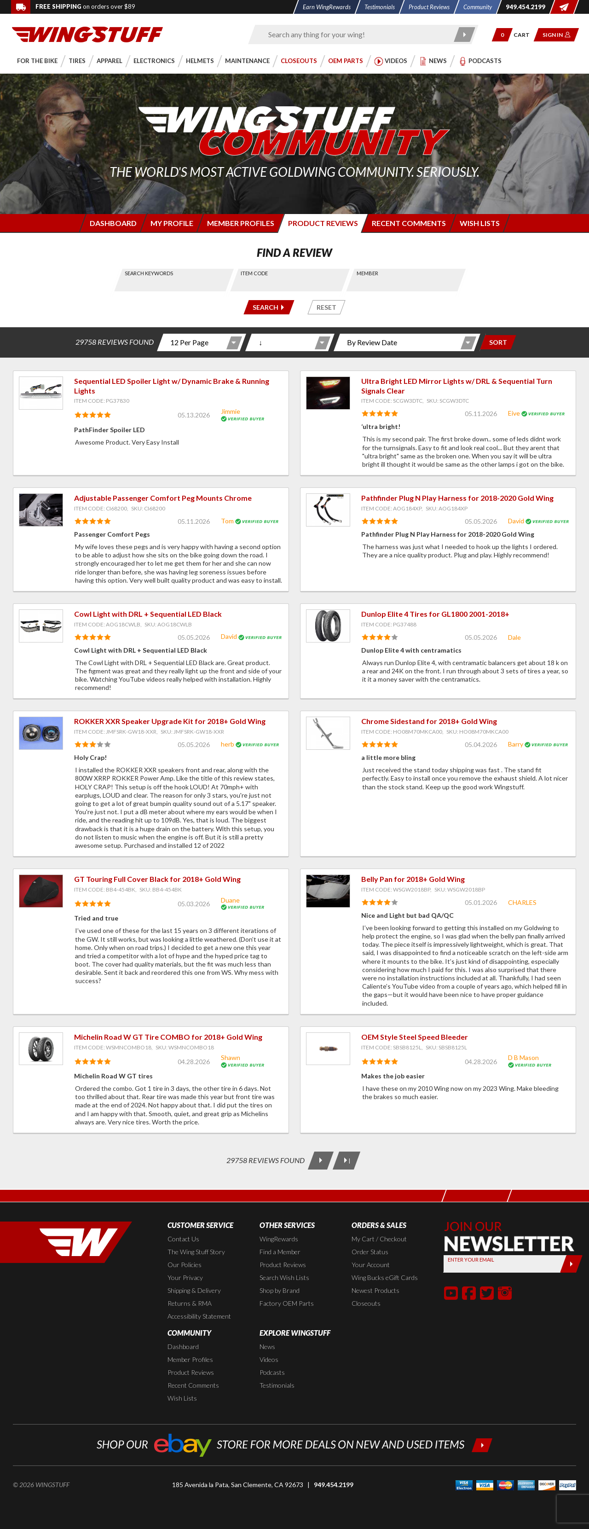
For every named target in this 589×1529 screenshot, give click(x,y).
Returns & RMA (189, 1303)
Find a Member (280, 1252)
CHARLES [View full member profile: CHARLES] (522, 902)
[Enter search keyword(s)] (355, 34)
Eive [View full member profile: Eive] (514, 413)
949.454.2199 (333, 1484)
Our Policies (184, 1264)
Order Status (370, 1252)
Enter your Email (471, 1260)
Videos (269, 1359)
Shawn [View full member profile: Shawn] (230, 1057)
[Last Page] (346, 1161)
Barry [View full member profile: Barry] (515, 744)
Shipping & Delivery (194, 1290)
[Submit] (571, 1264)
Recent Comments (193, 1385)
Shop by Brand (280, 1290)
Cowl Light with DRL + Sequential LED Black (148, 613)
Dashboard (183, 1346)
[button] (502, 34)
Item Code (254, 273)
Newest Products (375, 1290)
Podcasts (272, 1372)
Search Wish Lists (284, 1277)
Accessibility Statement (199, 1316)
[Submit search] (465, 34)
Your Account (371, 1264)
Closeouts (366, 1303)
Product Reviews (283, 1264)
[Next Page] (321, 1161)
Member (367, 273)
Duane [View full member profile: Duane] (230, 900)
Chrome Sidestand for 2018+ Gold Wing (429, 721)
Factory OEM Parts (287, 1303)
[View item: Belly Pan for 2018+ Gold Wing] (328, 891)
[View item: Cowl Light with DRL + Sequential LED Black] (41, 626)
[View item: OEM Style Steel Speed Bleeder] (328, 1049)
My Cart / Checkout (379, 1239)
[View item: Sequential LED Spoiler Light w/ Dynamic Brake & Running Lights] (41, 393)
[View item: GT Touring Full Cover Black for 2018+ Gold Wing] (41, 891)
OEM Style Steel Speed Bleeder (414, 1036)
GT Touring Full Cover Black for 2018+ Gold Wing (157, 879)
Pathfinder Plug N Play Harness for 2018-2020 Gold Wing (457, 497)
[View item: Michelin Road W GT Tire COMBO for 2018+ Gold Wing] (41, 1049)
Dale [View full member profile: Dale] (514, 637)
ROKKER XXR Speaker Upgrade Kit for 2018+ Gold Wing (170, 721)
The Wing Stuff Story (196, 1252)
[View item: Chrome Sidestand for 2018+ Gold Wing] (328, 733)
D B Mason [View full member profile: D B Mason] (523, 1057)
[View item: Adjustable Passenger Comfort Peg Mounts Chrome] (41, 510)
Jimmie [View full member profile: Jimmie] (230, 411)
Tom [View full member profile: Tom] (227, 521)
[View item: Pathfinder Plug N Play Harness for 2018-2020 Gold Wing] (328, 510)
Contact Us (183, 1239)
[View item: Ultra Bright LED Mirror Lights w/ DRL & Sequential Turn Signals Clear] (328, 393)
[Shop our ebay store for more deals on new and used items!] (294, 1444)
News (267, 1346)
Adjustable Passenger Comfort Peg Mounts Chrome (163, 497)
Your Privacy (185, 1277)
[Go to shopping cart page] (524, 34)
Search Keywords (149, 273)
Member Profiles (190, 1359)
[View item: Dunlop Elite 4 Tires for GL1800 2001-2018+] (328, 626)
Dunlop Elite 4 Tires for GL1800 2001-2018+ (435, 613)
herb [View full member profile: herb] (227, 744)
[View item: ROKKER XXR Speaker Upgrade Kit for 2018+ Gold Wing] (41, 733)
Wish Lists (182, 1398)
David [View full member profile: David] (516, 521)
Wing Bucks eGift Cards (385, 1277)
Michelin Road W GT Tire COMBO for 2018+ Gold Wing (168, 1036)
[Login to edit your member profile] (170, 223)
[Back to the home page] (87, 34)
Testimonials (277, 1385)
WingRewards (279, 1239)
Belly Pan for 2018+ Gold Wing (413, 879)
